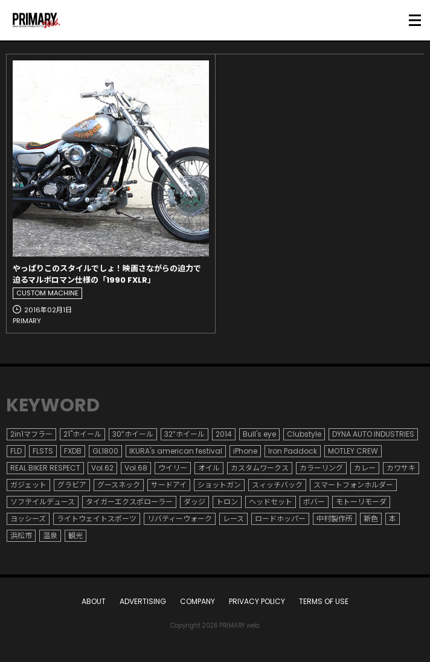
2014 (224, 434)
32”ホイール (184, 434)
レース (233, 518)
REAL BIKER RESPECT (45, 468)
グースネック (118, 485)
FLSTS (43, 451)
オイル (209, 468)
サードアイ (169, 485)
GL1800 (105, 451)
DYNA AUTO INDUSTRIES (373, 434)
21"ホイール (82, 434)
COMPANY (197, 601)
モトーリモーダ (361, 501)
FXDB (73, 451)
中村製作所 (334, 518)
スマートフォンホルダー (353, 485)
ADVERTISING (143, 601)
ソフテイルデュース (42, 501)
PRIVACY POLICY (257, 601)
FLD (16, 451)
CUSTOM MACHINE (47, 293)
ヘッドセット (270, 501)
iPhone (245, 451)
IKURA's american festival (175, 451)
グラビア (71, 485)
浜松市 (21, 535)
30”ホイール (132, 434)
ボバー (314, 501)
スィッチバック (277, 485)
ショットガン (219, 485)
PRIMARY (27, 321)
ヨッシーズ (28, 518)
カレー (365, 468)
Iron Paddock (292, 451)
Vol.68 (135, 468)
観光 (75, 535)
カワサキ (401, 468)
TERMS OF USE (323, 601)
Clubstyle (304, 434)
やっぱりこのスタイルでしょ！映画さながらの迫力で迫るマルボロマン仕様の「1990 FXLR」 (107, 274)
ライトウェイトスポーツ (96, 518)
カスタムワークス (260, 468)
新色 (371, 518)
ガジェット (28, 485)
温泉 (50, 535)
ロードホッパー (280, 518)
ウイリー (172, 468)
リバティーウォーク (179, 518)
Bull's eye (259, 434)
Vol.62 (102, 468)
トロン (227, 501)
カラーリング (321, 468)
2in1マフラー (31, 434)
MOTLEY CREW (353, 451)
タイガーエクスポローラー (129, 501)
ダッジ (194, 501)
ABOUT (94, 601)
